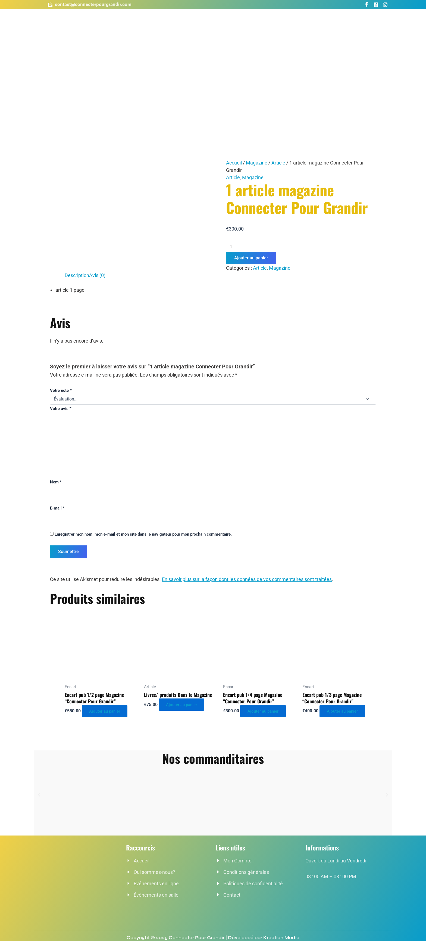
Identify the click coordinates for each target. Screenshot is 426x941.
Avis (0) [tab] (97, 275)
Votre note (61, 390)
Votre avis (60, 408)
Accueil (234, 163)
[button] (39, 794)
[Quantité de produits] (301, 246)
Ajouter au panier (251, 257)
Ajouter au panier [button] (107, 710)
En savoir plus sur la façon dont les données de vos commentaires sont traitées (247, 579)
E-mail (57, 508)
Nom (56, 482)
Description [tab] (77, 275)
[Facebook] (367, 5)
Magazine (256, 163)
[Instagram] (385, 5)
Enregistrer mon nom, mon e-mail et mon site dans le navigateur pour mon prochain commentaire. (143, 534)
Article (278, 163)
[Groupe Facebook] (376, 5)
